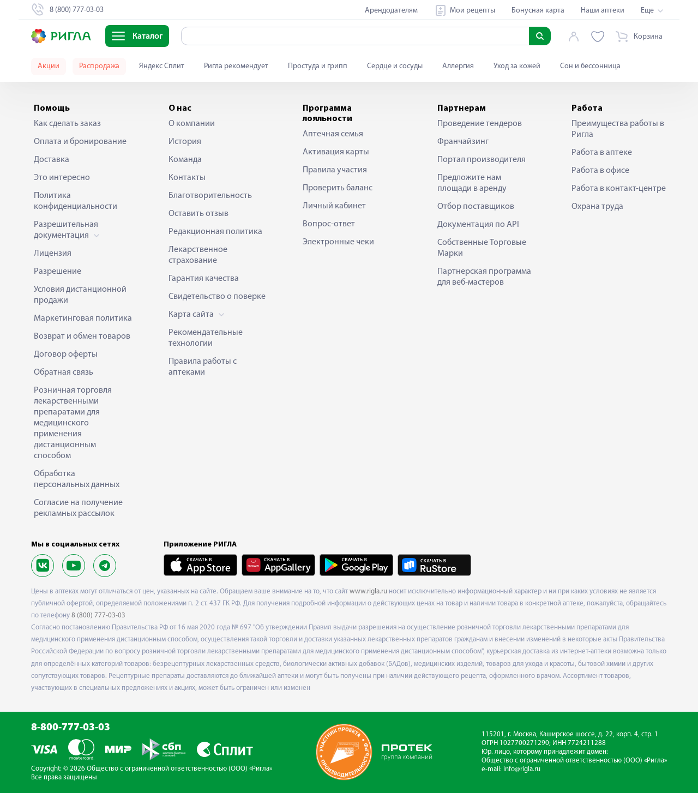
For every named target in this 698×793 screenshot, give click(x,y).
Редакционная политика (215, 231)
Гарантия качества (204, 278)
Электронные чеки (338, 242)
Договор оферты (66, 354)
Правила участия (335, 170)
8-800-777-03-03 (70, 728)
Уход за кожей (517, 66)
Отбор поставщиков (475, 206)
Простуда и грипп (317, 66)
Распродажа (99, 66)
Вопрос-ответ (329, 224)
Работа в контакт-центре (618, 188)
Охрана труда (597, 206)
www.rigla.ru (368, 591)
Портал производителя (481, 159)
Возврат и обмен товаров (82, 336)
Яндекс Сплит (161, 66)
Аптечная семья (333, 134)
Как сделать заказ (67, 123)
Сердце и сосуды (395, 66)
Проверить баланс (337, 188)
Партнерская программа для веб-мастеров (484, 277)
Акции (48, 66)
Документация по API (478, 224)
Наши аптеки (602, 11)
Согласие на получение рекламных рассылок (78, 508)
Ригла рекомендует (236, 66)
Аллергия (458, 66)
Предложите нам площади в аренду (472, 183)
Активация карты (336, 152)
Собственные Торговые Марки (481, 248)
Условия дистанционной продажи (80, 295)
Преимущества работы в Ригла (617, 129)
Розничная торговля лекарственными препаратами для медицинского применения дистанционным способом (73, 423)
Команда (185, 159)
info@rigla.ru (521, 769)
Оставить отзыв (198, 213)
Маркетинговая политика (83, 318)
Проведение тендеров (479, 123)
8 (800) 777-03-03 (98, 615)
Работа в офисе (600, 170)
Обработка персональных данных (76, 479)
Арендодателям (391, 11)
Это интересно (62, 177)
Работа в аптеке (601, 152)
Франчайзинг (463, 141)
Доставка (51, 159)
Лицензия (52, 253)
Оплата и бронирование (80, 141)
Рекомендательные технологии (206, 338)
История (185, 141)
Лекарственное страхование (198, 255)
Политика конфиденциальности (75, 201)
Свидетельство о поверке (217, 296)
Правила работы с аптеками (203, 367)
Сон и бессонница (590, 66)
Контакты (187, 177)
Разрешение (57, 271)
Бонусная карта (538, 11)
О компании (192, 123)
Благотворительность (210, 195)
